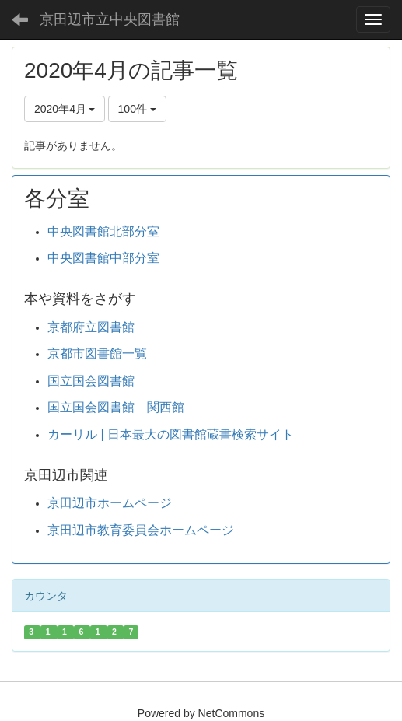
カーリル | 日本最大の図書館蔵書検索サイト (170, 434)
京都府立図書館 (91, 327)
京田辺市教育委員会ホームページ (140, 530)
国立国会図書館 (91, 380)
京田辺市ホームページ (109, 502)
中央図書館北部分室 (103, 231)
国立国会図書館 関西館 (115, 407)
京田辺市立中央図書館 (110, 19)
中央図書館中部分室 (103, 257)
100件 (137, 109)
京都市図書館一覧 (97, 353)
